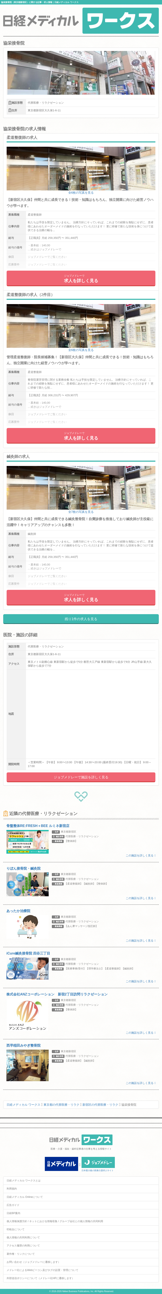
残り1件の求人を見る (81, 619)
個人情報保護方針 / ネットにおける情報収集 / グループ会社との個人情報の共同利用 (55, 1221)
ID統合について (16, 1229)
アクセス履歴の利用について (23, 1245)
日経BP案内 (13, 1213)
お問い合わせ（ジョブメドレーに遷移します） (33, 1262)
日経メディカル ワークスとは (24, 1180)
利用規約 (12, 1188)
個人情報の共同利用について (23, 1237)
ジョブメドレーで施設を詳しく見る (81, 777)
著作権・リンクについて (21, 1253)
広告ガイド (13, 1205)
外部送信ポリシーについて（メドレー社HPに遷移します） (40, 1278)
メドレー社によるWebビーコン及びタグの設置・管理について (42, 1270)
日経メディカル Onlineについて (25, 1196)
